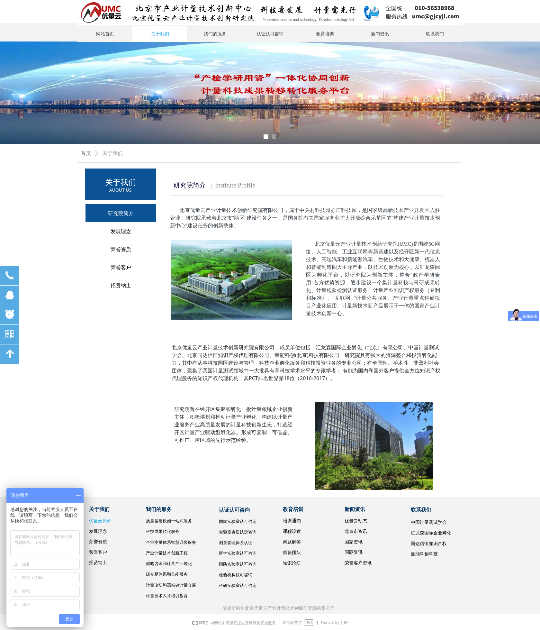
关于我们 (112, 153)
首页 (86, 153)
